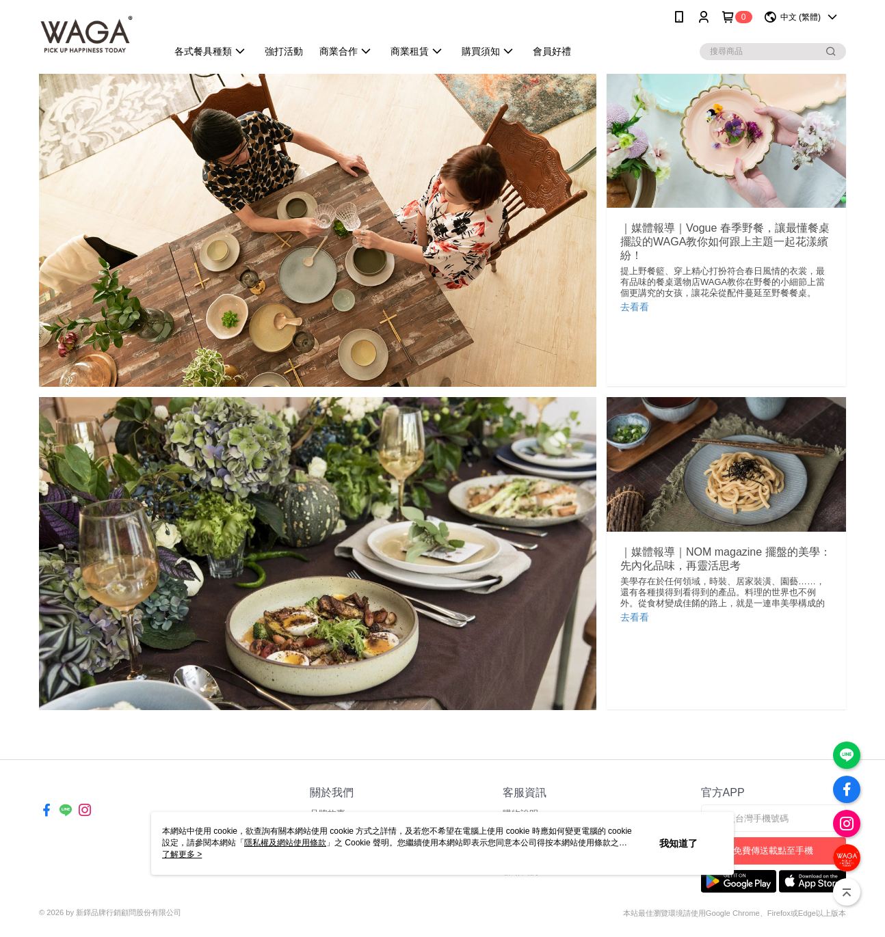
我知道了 (678, 843)
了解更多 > (182, 854)
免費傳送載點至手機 (773, 850)
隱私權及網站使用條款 (285, 842)
